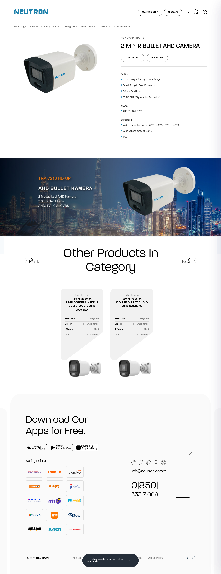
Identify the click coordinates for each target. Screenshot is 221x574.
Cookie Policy (155, 558)
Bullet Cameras (88, 27)
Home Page (20, 27)
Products (34, 27)
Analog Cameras (52, 27)
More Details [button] (92, 561)
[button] (130, 560)
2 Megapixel (70, 27)
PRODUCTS (173, 12)
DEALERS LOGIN (150, 12)
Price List (76, 558)
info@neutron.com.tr (148, 471)
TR (187, 12)
